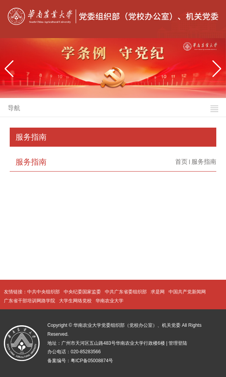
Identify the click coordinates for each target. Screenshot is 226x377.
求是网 (158, 292)
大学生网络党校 (75, 300)
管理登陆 (178, 343)
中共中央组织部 (43, 292)
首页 (181, 161)
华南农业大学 (109, 300)
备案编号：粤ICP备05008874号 (80, 360)
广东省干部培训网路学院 (29, 300)
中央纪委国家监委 (82, 292)
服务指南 (203, 161)
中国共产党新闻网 (187, 292)
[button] (217, 68)
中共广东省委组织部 (126, 292)
